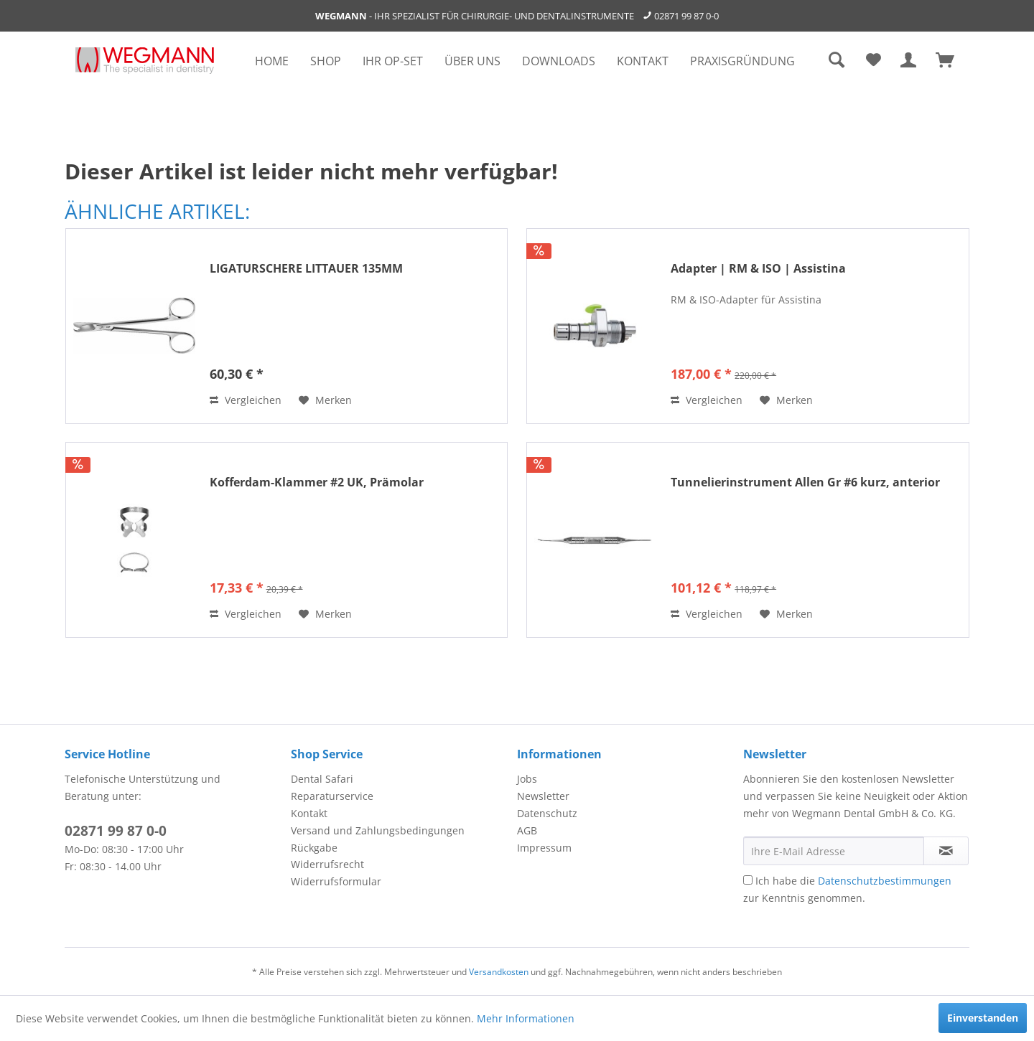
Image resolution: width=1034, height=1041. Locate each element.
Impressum (544, 847)
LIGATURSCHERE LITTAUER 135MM (306, 268)
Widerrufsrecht (327, 864)
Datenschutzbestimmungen (884, 880)
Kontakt (309, 813)
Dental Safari (322, 779)
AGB (527, 830)
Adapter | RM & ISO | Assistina (758, 268)
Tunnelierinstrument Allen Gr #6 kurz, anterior (805, 482)
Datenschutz (547, 813)
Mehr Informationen (525, 1018)
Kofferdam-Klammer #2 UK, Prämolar (317, 482)
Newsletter (543, 796)
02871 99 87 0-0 (686, 15)
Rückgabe (314, 847)
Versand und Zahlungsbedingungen (378, 830)
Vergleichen (245, 400)
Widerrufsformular (336, 881)
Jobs (527, 779)
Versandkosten (498, 972)
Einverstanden (982, 1017)
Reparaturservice (332, 796)
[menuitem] (271, 61)
